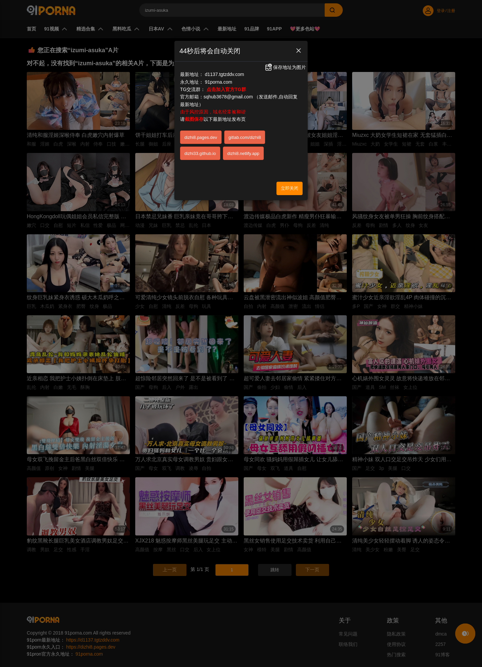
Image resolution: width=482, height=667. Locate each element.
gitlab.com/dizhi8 (245, 137)
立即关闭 (289, 188)
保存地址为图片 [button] (285, 67)
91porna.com (218, 82)
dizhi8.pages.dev (200, 137)
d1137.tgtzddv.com (224, 74)
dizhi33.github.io (200, 153)
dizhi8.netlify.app (243, 153)
